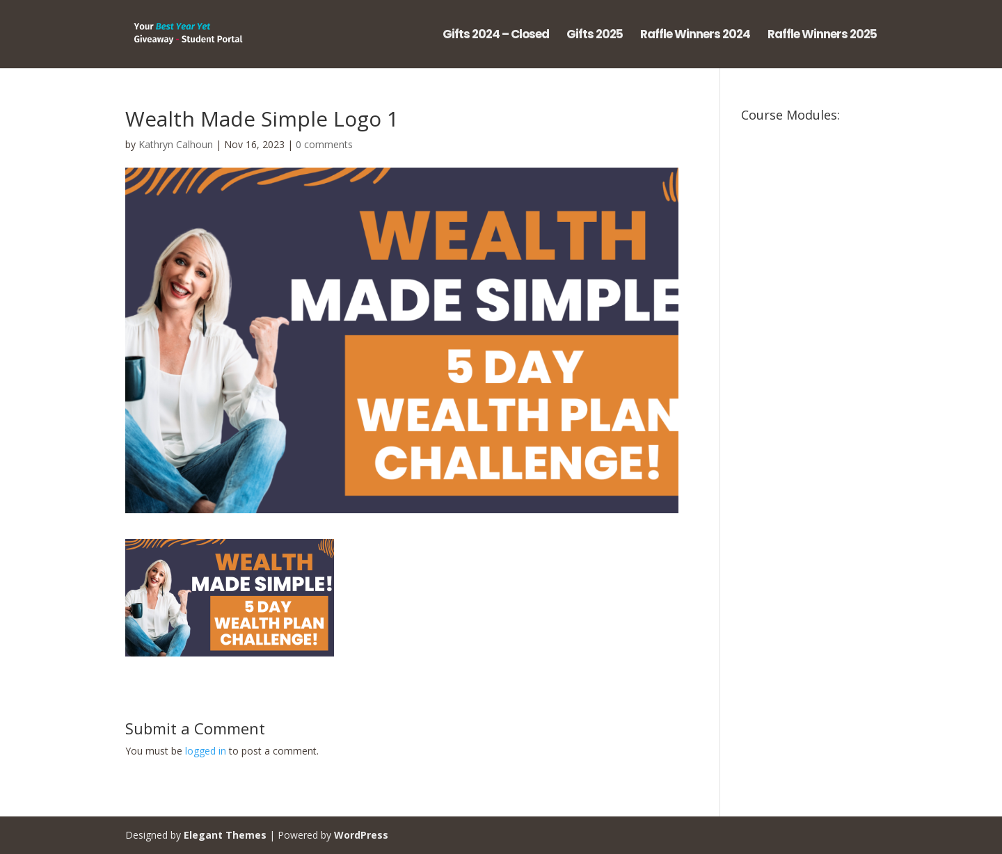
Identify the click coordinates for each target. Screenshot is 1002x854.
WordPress (361, 834)
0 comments (324, 144)
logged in (205, 750)
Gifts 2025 (594, 35)
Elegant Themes (225, 834)
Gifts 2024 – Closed (496, 35)
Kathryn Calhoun (175, 144)
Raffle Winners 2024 (695, 35)
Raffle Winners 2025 (822, 35)
